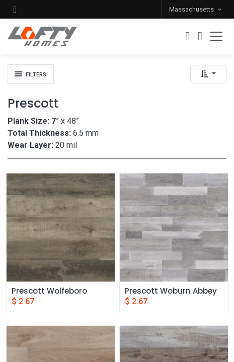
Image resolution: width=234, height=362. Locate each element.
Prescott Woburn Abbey (171, 291)
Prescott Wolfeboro (49, 291)
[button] (15, 9)
